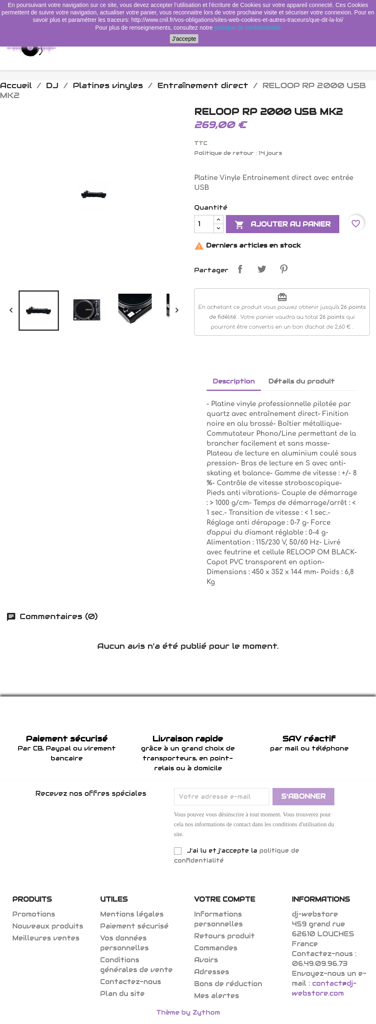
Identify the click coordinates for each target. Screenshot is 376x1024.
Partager (240, 269)
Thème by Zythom (188, 1012)
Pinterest (283, 269)
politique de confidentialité (247, 27)
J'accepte (184, 38)
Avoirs (206, 960)
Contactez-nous (130, 981)
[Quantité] (204, 224)
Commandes (215, 948)
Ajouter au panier (283, 225)
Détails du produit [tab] (301, 381)
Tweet (262, 269)
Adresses (211, 972)
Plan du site (122, 993)
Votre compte (224, 899)
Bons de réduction (228, 984)
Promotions (33, 914)
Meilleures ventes (46, 938)
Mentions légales (132, 914)
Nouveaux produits (47, 926)
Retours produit (224, 936)
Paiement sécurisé (134, 926)
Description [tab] (234, 381)
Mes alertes (216, 995)
